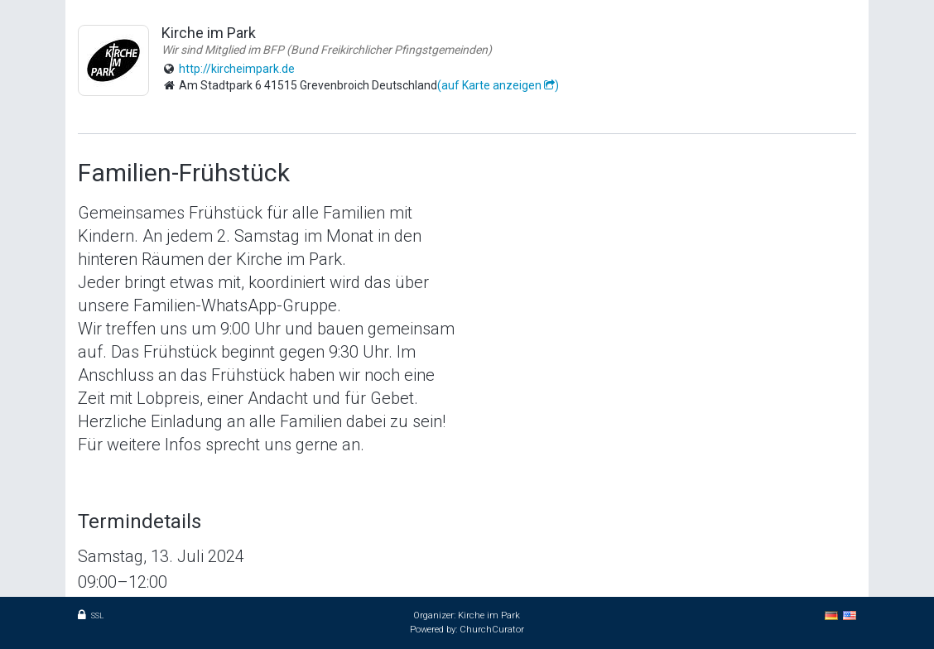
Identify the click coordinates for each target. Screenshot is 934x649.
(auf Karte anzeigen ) (498, 85)
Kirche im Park (489, 615)
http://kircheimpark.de (237, 68)
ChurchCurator (492, 629)
